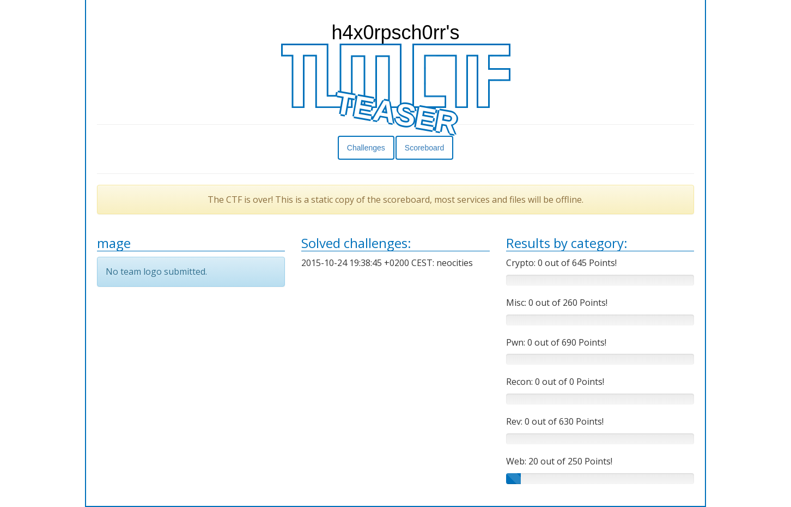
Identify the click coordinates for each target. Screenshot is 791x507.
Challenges (366, 147)
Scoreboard (424, 147)
